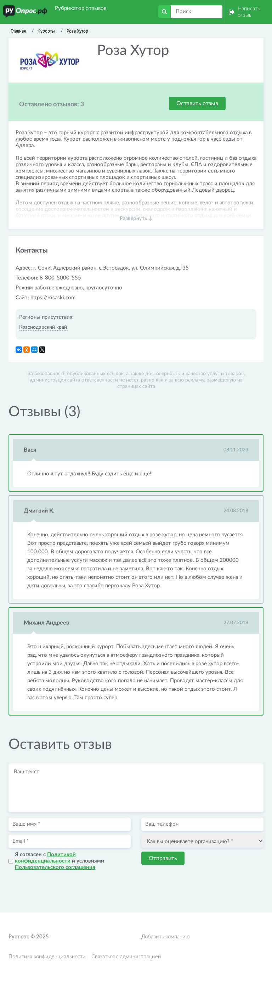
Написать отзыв (249, 12)
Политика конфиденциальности (47, 956)
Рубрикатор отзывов (80, 8)
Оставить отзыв (197, 103)
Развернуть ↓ (136, 218)
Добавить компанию (165, 936)
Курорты (46, 31)
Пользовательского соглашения (55, 867)
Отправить (163, 858)
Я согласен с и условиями (59, 861)
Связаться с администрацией (126, 956)
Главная (18, 31)
